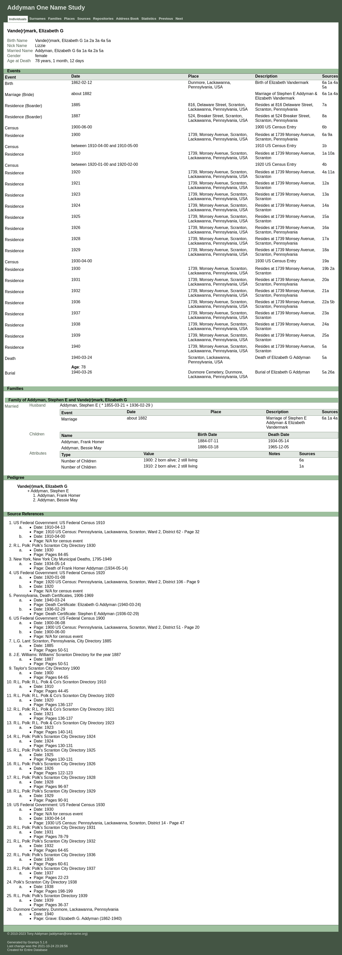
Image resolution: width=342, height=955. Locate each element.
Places (69, 18)
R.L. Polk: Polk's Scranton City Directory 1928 (55, 777)
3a (97, 40)
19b (325, 268)
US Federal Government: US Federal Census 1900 (59, 618)
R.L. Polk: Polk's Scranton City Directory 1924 (55, 736)
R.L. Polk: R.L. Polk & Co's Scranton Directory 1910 (60, 682)
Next (179, 18)
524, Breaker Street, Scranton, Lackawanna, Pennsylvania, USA (218, 118)
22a (325, 302)
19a (325, 261)
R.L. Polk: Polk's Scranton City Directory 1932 (55, 841)
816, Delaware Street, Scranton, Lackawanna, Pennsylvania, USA (218, 107)
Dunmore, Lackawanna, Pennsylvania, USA (209, 84)
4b (324, 164)
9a (330, 134)
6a (78, 51)
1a (86, 40)
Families (55, 18)
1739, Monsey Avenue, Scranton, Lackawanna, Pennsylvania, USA (218, 136)
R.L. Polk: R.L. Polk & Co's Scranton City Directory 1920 (64, 695)
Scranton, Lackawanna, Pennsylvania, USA (209, 359)
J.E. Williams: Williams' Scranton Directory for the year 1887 (67, 655)
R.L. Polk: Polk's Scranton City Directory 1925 (55, 750)
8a (324, 116)
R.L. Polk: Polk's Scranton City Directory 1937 (55, 868)
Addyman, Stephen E (79, 405)
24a (325, 324)
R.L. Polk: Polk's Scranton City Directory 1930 (55, 545)
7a (324, 105)
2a (91, 40)
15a (325, 216)
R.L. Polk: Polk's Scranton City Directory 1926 (55, 764)
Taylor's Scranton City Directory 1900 (47, 668)
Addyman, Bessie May (81, 448)
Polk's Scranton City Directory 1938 (45, 882)
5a (108, 40)
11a (331, 172)
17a (325, 239)
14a (325, 205)
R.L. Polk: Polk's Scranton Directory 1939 (51, 896)
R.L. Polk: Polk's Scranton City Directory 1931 (55, 827)
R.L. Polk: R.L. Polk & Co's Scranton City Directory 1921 (64, 709)
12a (325, 183)
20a (325, 279)
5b (332, 302)
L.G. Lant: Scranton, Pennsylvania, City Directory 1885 (63, 641)
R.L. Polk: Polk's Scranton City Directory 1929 (55, 791)
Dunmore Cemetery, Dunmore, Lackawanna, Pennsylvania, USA (218, 374)
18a (325, 250)
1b (324, 146)
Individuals (18, 19)
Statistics (148, 18)
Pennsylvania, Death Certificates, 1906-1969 (54, 595)
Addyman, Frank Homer (82, 442)
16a (325, 227)
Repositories (103, 18)
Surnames (37, 18)
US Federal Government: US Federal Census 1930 (59, 805)
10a (331, 153)
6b (324, 127)
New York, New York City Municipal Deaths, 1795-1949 (63, 559)
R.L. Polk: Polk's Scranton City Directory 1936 (55, 855)
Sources (84, 18)
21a (325, 291)
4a (103, 40)
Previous (166, 18)
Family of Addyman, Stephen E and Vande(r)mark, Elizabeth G (68, 400)
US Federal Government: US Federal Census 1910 (59, 523)
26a (331, 372)
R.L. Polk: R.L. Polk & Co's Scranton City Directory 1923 (64, 723)
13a (325, 194)
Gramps (33, 942)
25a (325, 335)
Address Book (127, 18)
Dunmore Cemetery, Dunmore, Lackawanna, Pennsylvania (66, 909)
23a (325, 313)
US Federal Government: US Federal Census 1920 (59, 573)
